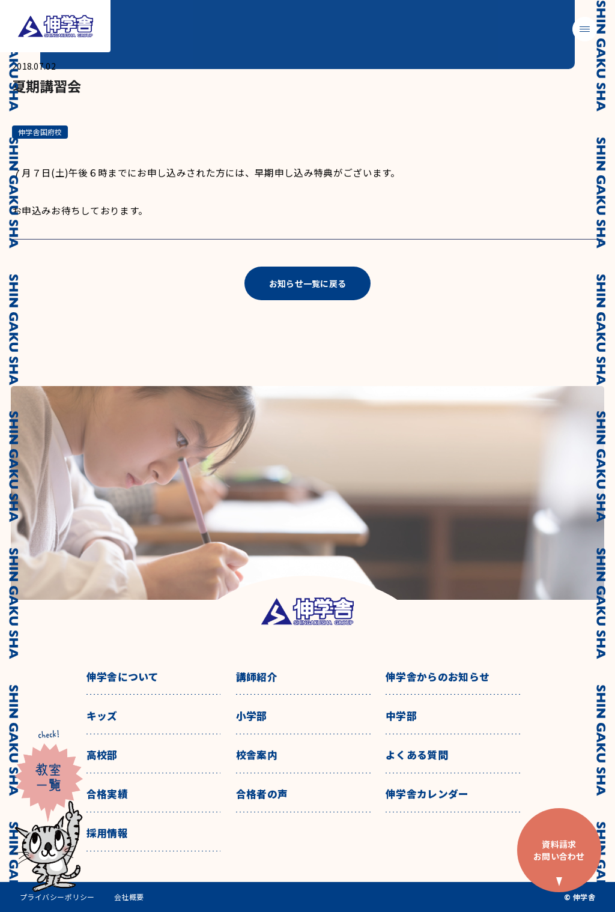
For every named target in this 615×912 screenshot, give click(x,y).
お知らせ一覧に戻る (308, 283)
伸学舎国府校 (40, 132)
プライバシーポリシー (57, 897)
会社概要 (129, 897)
